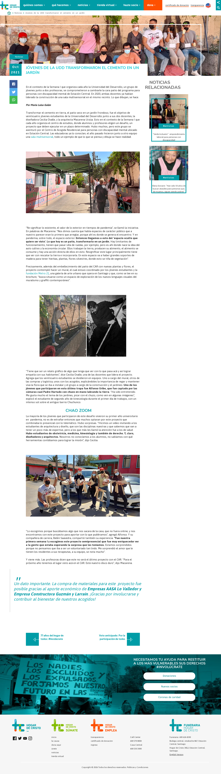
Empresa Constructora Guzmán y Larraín (51, 594)
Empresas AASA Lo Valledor (112, 588)
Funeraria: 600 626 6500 (180, 737)
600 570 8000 (136, 741)
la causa (55, 741)
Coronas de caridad (169, 697)
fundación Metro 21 (37, 273)
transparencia (197, 5)
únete (54, 748)
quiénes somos (33, 5)
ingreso (94, 745)
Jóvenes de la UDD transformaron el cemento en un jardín (55, 13)
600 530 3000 (136, 748)
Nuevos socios (169, 686)
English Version (176, 754)
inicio (53, 737)
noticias (83, 5)
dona (150, 5)
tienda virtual (105, 5)
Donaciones (169, 676)
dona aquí (56, 745)
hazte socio (130, 5)
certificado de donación (177, 5)
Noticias (18, 13)
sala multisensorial (42, 136)
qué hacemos (60, 5)
